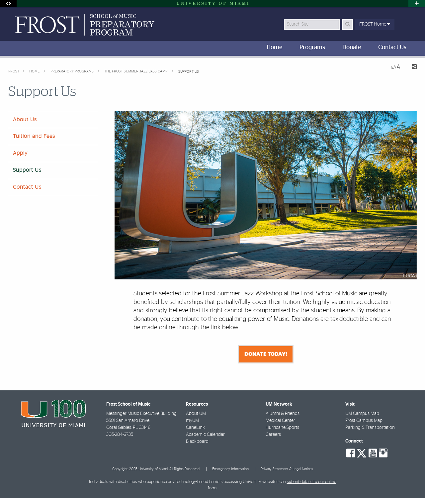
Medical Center (280, 420)
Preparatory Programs (72, 71)
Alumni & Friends (282, 413)
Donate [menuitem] (351, 47)
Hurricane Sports (282, 427)
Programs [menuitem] (312, 47)
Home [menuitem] (274, 47)
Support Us (188, 71)
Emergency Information (230, 469)
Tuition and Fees (34, 136)
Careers (273, 434)
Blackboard (197, 441)
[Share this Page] (411, 67)
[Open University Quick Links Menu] (416, 3)
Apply (20, 153)
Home (35, 71)
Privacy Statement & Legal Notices (287, 469)
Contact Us (27, 187)
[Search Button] (347, 24)
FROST (13, 71)
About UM (196, 413)
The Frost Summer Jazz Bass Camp (136, 71)
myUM (192, 420)
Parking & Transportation (370, 427)
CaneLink (195, 427)
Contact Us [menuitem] (392, 47)
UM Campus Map (362, 413)
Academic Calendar (205, 434)
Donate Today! (265, 354)
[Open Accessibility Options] (8, 3)
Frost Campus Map (363, 420)
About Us (25, 119)
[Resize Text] (395, 67)
